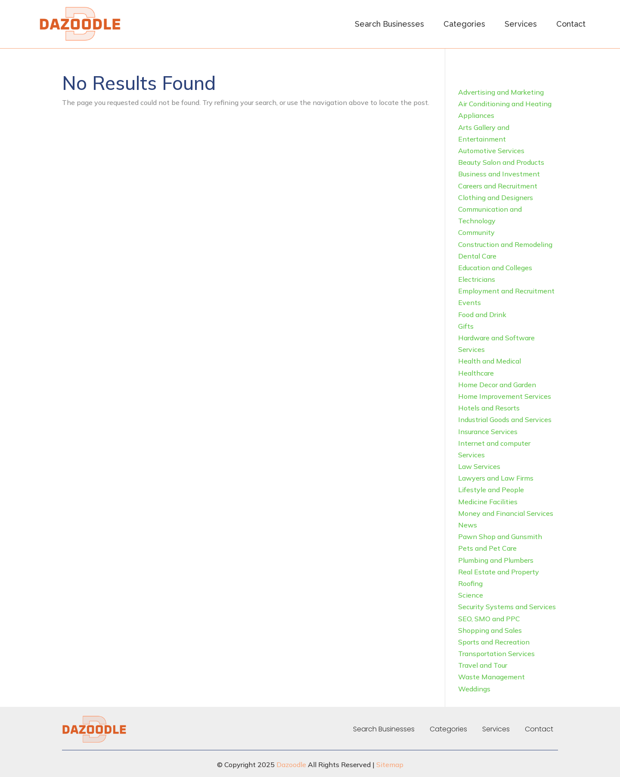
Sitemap (389, 764)
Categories (464, 23)
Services (521, 23)
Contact (571, 23)
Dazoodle (291, 764)
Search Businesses (389, 23)
